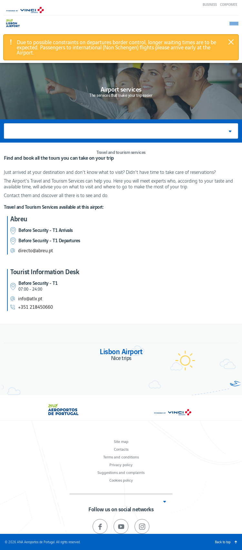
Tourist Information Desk (44, 271)
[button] (121, 131)
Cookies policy (121, 480)
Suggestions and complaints (121, 472)
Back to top (223, 541)
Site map (121, 441)
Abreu (18, 218)
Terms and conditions (121, 456)
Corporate (228, 4)
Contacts (121, 449)
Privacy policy (121, 464)
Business (210, 4)
